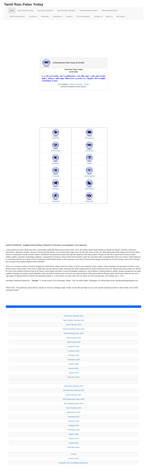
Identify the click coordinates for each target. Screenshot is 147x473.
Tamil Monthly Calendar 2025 (73, 390)
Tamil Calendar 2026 (73, 325)
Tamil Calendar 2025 (73, 395)
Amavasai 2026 (73, 346)
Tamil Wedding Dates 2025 (73, 403)
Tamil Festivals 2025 (73, 408)
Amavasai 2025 (73, 417)
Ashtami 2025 (73, 434)
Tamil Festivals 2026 (73, 338)
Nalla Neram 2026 (73, 342)
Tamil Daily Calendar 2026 (73, 316)
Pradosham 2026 (73, 360)
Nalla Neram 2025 (73, 412)
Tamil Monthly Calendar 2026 (73, 320)
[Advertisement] (73, 38)
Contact (73, 454)
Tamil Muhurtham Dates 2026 (73, 329)
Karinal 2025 (73, 443)
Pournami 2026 (73, 351)
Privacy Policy (73, 458)
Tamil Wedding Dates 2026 (73, 333)
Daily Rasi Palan (73, 377)
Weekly (73, 84)
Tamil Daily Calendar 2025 (73, 386)
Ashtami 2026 (73, 364)
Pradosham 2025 (73, 430)
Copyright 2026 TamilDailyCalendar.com (73, 463)
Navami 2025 (73, 439)
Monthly (79, 84)
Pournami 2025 (73, 421)
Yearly (86, 84)
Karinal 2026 (73, 373)
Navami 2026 (73, 368)
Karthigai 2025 (73, 425)
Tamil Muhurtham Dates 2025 (73, 399)
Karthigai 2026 (73, 355)
